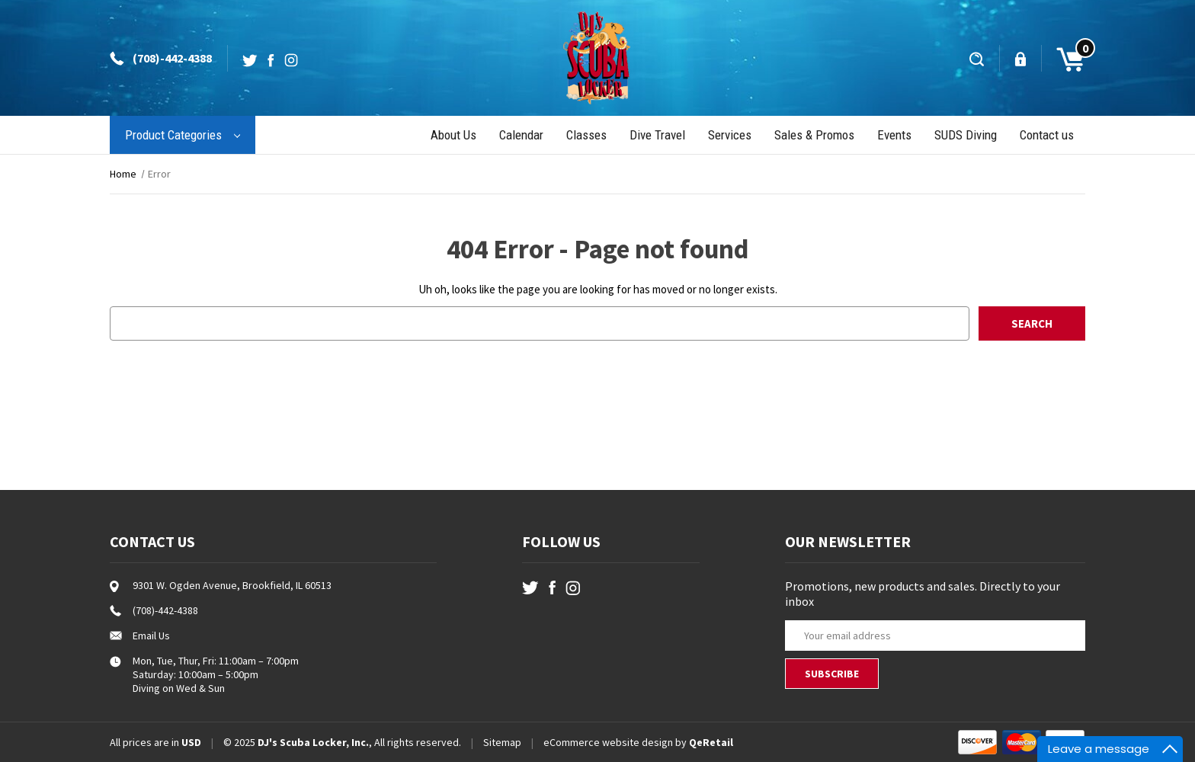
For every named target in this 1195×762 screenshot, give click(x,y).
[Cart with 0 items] (1064, 58)
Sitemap (502, 742)
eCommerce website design (608, 742)
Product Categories (182, 134)
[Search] (978, 58)
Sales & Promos (814, 134)
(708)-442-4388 (172, 58)
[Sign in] (1021, 58)
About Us (453, 134)
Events (894, 134)
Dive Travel (657, 134)
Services (729, 134)
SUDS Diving (965, 134)
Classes (586, 134)
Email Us (151, 635)
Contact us (1047, 134)
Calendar (521, 134)
